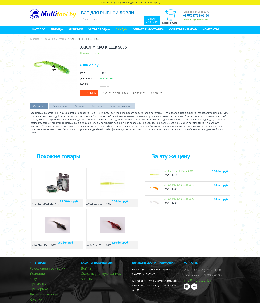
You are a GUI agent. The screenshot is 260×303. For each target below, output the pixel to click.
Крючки (36, 299)
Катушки (37, 278)
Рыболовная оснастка (47, 268)
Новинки (76, 29)
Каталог (38, 29)
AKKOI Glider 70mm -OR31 (44, 245)
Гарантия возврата (120, 106)
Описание (39, 106)
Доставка (96, 106)
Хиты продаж (99, 29)
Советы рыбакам (183, 29)
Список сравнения (151, 20)
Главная (34, 38)
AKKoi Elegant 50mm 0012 (98, 203)
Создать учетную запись (101, 273)
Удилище (37, 273)
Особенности (60, 106)
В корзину (89, 93)
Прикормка (39, 289)
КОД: (83, 73)
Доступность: (87, 78)
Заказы (86, 278)
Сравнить (157, 93)
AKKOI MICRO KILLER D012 (179, 184)
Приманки (49, 38)
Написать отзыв (89, 53)
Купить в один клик (115, 93)
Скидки (121, 29)
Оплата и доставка (148, 29)
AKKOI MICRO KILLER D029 (179, 198)
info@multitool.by (197, 280)
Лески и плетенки (44, 294)
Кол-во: (84, 83)
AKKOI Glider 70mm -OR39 (98, 245)
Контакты (211, 29)
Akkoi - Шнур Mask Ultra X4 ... (45, 203)
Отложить (139, 93)
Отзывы (79, 106)
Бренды (57, 29)
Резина (62, 38)
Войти (86, 268)
